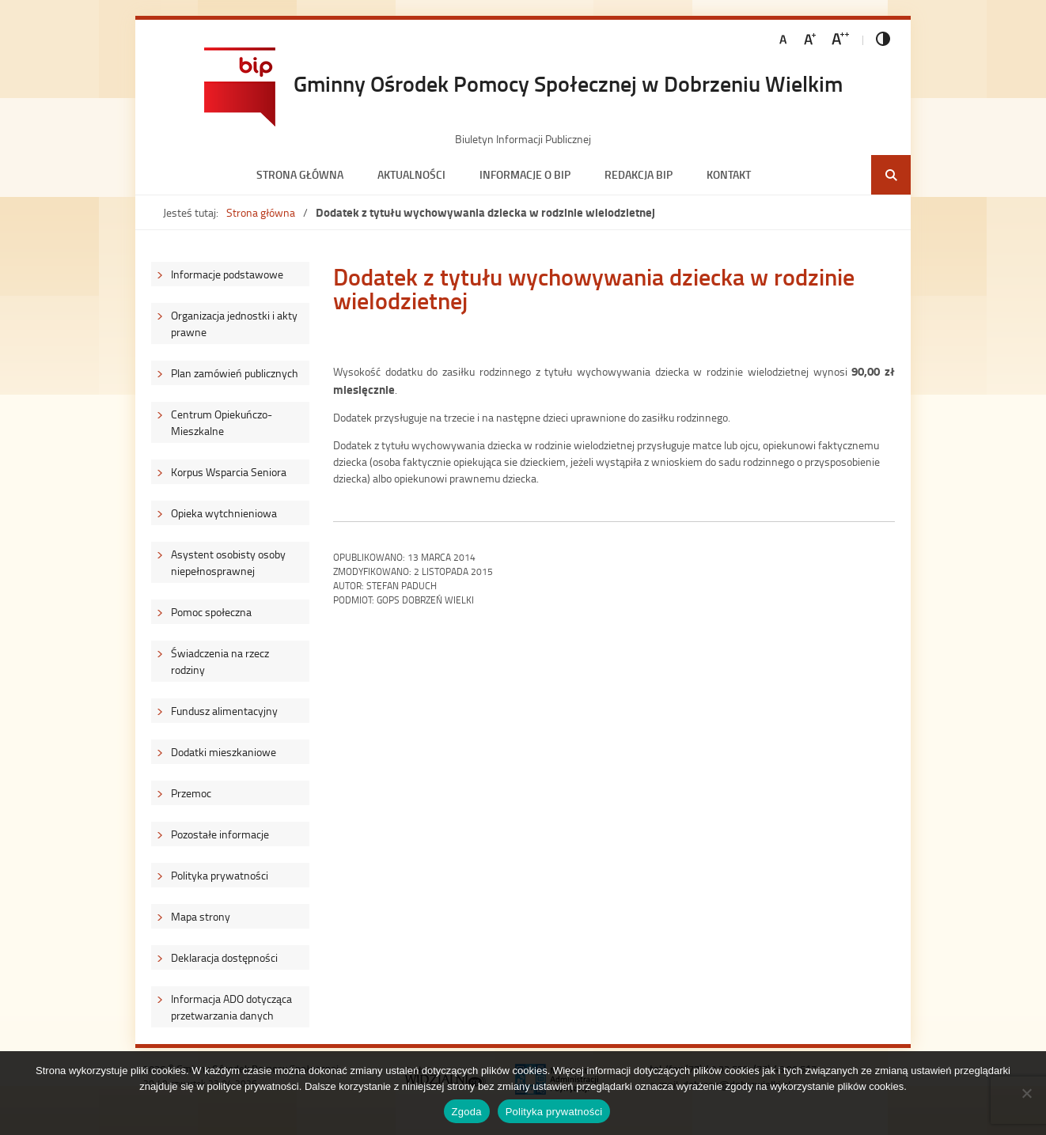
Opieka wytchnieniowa (224, 512)
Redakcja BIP (638, 174)
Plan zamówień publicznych (234, 372)
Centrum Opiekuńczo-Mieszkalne (221, 422)
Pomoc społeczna (211, 611)
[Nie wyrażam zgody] (1026, 1093)
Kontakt (729, 174)
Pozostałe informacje (220, 834)
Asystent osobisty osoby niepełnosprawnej (228, 562)
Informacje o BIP (524, 174)
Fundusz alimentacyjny (224, 710)
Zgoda (467, 1112)
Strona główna (299, 174)
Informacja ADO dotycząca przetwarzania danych (231, 1007)
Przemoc (191, 792)
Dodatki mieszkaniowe (223, 751)
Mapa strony (200, 916)
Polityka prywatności (219, 875)
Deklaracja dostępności (224, 957)
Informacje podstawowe (227, 274)
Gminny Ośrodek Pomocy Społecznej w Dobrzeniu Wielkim (568, 83)
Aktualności (411, 174)
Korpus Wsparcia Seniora (228, 471)
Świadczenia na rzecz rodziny (220, 661)
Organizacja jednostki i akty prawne (234, 323)
